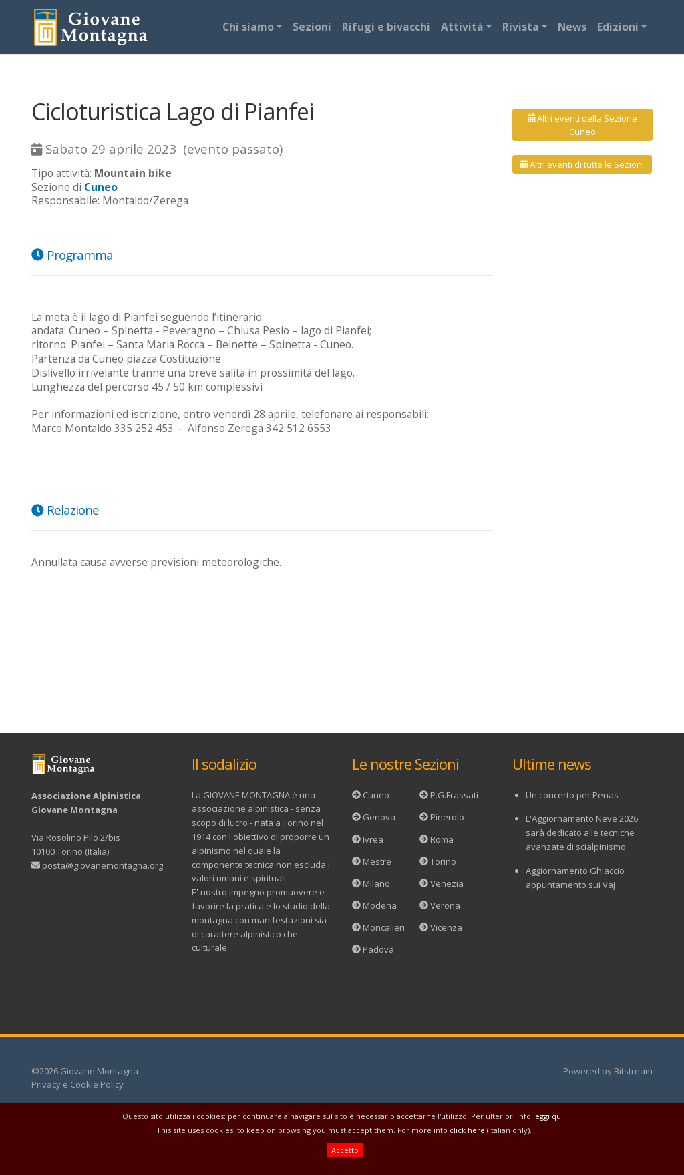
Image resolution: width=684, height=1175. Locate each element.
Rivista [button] (520, 26)
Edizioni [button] (618, 26)
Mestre (377, 861)
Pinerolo (447, 817)
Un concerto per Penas (572, 795)
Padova (378, 949)
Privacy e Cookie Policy (77, 1084)
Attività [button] (462, 26)
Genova (379, 817)
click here (467, 1130)
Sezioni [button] (312, 26)
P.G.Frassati (454, 795)
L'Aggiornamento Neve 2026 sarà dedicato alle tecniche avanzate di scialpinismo (582, 832)
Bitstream (633, 1071)
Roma (442, 839)
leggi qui (548, 1116)
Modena (380, 905)
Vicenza (446, 927)
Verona (445, 905)
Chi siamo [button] (248, 26)
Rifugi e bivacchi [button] (386, 26)
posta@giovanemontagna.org (102, 865)
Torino (443, 861)
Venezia (447, 883)
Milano (376, 883)
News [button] (572, 26)
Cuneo (376, 795)
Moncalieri (384, 927)
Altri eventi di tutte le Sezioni (582, 164)
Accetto (345, 1150)
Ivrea (373, 839)
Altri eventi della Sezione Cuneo (582, 125)
